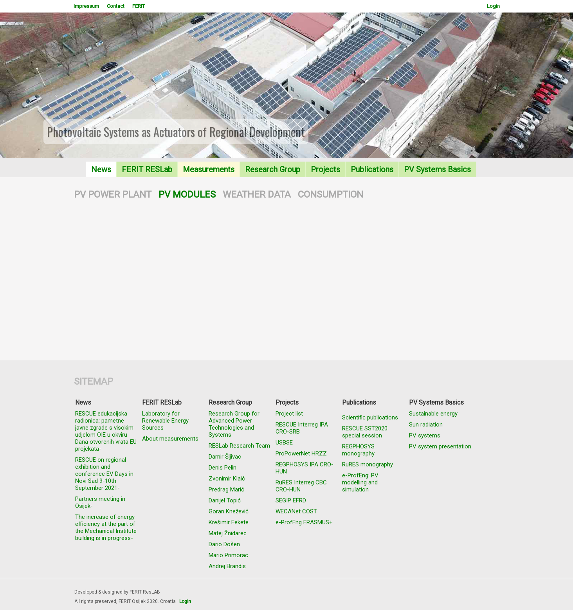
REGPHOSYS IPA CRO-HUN (304, 468)
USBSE (284, 442)
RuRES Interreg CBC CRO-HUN (301, 486)
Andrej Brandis (227, 566)
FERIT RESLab (147, 169)
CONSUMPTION (330, 194)
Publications (372, 169)
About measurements (170, 438)
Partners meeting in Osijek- (100, 502)
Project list (289, 413)
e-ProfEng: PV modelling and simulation (360, 482)
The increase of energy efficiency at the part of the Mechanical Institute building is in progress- (106, 527)
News (101, 169)
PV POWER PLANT (112, 194)
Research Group (272, 169)
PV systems (424, 435)
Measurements (208, 169)
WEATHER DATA (257, 194)
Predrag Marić (226, 489)
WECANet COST (296, 511)
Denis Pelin (222, 467)
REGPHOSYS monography (358, 450)
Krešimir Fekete (229, 522)
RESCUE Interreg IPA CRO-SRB (302, 428)
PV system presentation (440, 446)
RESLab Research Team (239, 445)
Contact (115, 6)
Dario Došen (224, 544)
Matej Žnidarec (228, 533)
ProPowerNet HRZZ (301, 453)
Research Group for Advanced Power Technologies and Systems (234, 424)
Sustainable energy (433, 413)
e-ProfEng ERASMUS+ (304, 522)
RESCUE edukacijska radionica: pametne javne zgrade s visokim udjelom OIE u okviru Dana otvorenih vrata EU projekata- (106, 431)
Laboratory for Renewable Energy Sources (165, 420)
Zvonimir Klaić (227, 478)
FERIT (138, 6)
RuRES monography (367, 464)
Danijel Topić (225, 500)
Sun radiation (426, 424)
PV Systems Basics (437, 169)
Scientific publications (370, 417)
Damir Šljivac (225, 456)
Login (493, 6)
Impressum (86, 6)
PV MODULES (187, 194)
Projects (325, 169)
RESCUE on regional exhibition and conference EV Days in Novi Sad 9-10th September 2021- (104, 473)
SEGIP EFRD (291, 500)
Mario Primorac (228, 555)
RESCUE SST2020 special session (364, 432)
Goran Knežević (229, 511)
